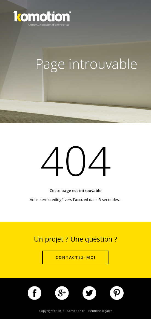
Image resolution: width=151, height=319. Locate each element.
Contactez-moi (76, 257)
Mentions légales (99, 311)
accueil (81, 199)
